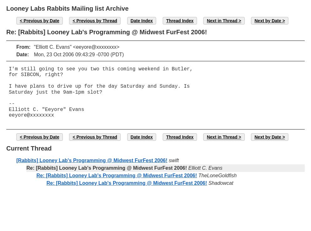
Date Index (142, 20)
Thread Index (180, 20)
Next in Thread (222, 20)
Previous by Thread (96, 20)
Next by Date (267, 20)
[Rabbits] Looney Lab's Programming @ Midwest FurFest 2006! (91, 160)
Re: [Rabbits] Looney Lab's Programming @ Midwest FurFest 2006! (116, 175)
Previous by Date (41, 20)
